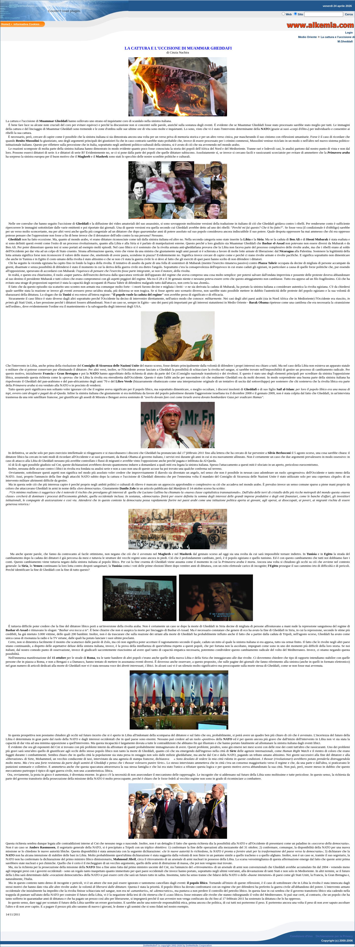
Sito (300, 14)
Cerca (349, 14)
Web (289, 14)
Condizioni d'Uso (301, 936)
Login (349, 32)
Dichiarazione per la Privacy (334, 936)
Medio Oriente (307, 37)
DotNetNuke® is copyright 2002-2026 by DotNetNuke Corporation (177, 945)
